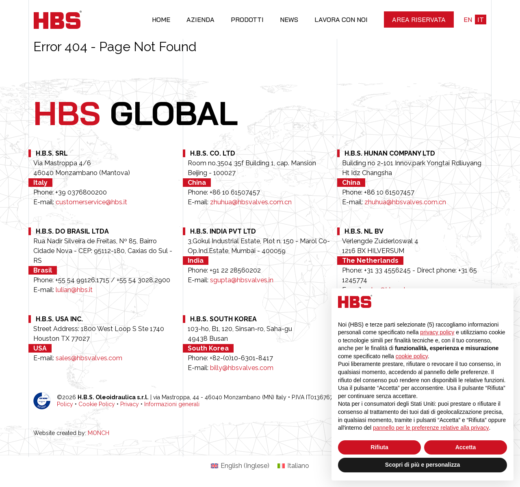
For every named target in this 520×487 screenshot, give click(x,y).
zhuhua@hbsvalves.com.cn (251, 202)
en (468, 19)
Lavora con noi (341, 19)
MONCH (98, 433)
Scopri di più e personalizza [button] (422, 464)
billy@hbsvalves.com (241, 368)
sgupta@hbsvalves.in (241, 280)
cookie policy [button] (412, 356)
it (480, 19)
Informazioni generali (171, 404)
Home (161, 19)
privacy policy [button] (437, 332)
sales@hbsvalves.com (89, 358)
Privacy (129, 404)
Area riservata (419, 19)
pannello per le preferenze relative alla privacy (431, 427)
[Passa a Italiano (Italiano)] (293, 466)
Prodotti (247, 19)
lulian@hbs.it (74, 290)
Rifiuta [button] (379, 447)
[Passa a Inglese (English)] (240, 466)
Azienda (200, 19)
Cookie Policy (96, 404)
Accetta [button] (465, 447)
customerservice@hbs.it (91, 202)
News (289, 19)
